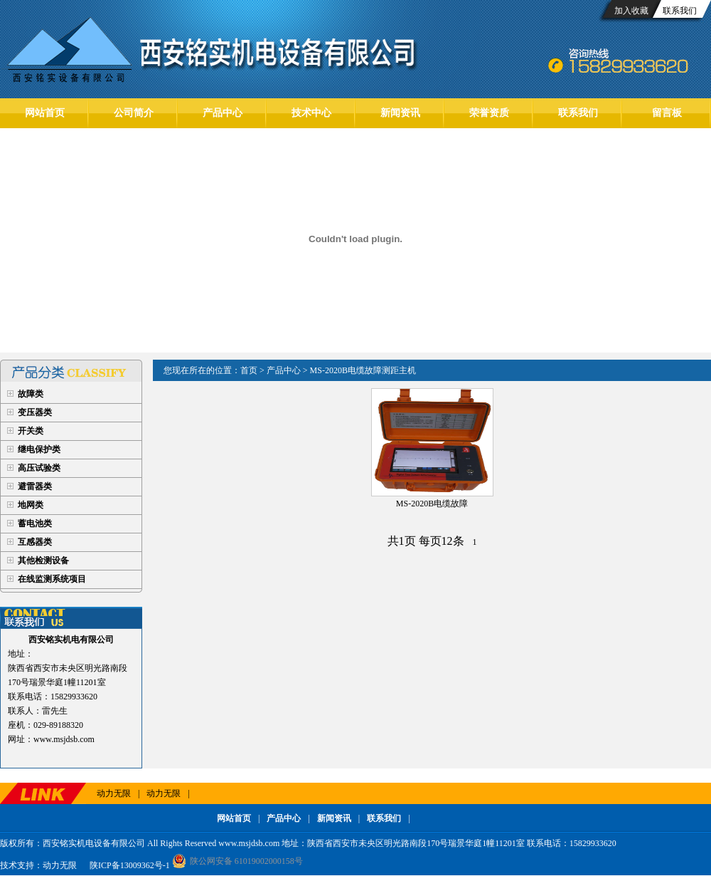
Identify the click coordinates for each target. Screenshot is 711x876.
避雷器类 (35, 486)
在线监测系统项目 (52, 579)
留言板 (667, 113)
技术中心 (311, 113)
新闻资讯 (400, 113)
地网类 (30, 505)
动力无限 (114, 793)
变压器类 (35, 412)
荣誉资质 (489, 113)
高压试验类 (39, 468)
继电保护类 (39, 449)
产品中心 (222, 113)
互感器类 (35, 542)
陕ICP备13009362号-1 (128, 865)
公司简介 (134, 113)
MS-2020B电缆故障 (432, 504)
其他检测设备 (43, 560)
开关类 (30, 431)
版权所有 (17, 843)
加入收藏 (631, 11)
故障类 (30, 394)
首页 (248, 370)
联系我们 (680, 11)
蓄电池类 (35, 523)
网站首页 (45, 113)
